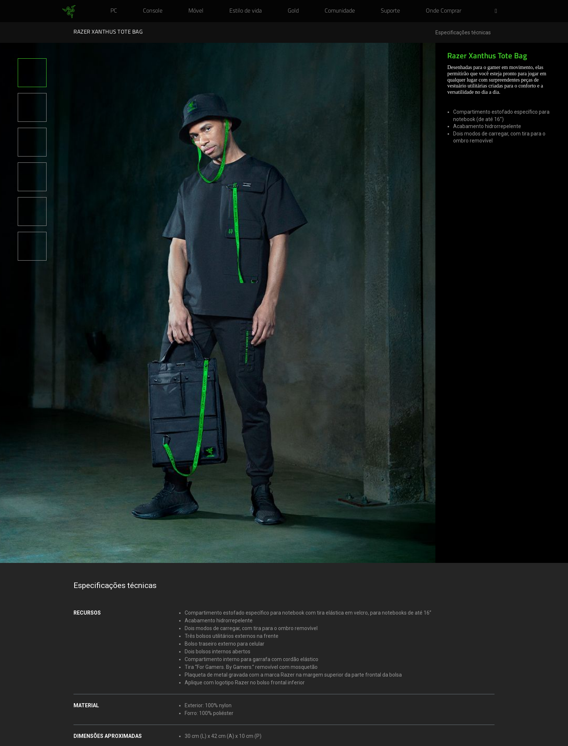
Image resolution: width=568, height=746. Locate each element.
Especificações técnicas (463, 32)
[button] (498, 11)
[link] (68, 12)
